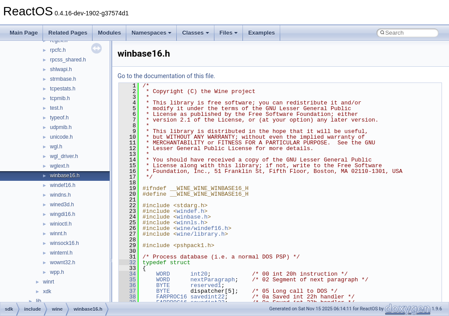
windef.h (190, 211)
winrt (48, 282)
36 (127, 285)
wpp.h (57, 272)
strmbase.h (63, 79)
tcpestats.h (62, 89)
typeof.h (59, 118)
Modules (109, 32)
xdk (47, 291)
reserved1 (205, 285)
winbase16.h (64, 175)
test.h (56, 108)
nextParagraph (212, 280)
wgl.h (56, 147)
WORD (163, 274)
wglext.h (59, 166)
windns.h (60, 195)
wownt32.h (62, 262)
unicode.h (61, 137)
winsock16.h (64, 243)
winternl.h (61, 253)
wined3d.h (62, 204)
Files (229, 32)
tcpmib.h (60, 98)
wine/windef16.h (202, 228)
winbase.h (192, 217)
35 (127, 280)
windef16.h (62, 185)
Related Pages (67, 32)
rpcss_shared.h (68, 60)
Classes (195, 32)
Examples (261, 32)
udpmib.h (60, 127)
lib (38, 301)
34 (127, 274)
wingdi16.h (62, 214)
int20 (198, 274)
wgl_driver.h (64, 156)
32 (127, 262)
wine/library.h (200, 234)
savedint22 (207, 297)
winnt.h (58, 233)
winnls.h (190, 222)
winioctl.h (60, 224)
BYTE (163, 285)
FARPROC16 (171, 297)
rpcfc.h (58, 50)
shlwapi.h (61, 69)
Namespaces (152, 32)
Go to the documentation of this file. (166, 75)
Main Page (24, 32)
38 (127, 297)
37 (127, 291)
